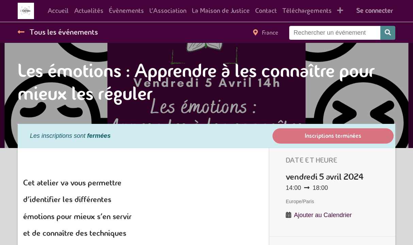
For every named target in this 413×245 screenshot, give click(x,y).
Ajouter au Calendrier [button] (323, 215)
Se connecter (374, 10)
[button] (340, 11)
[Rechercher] (387, 33)
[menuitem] (58, 11)
